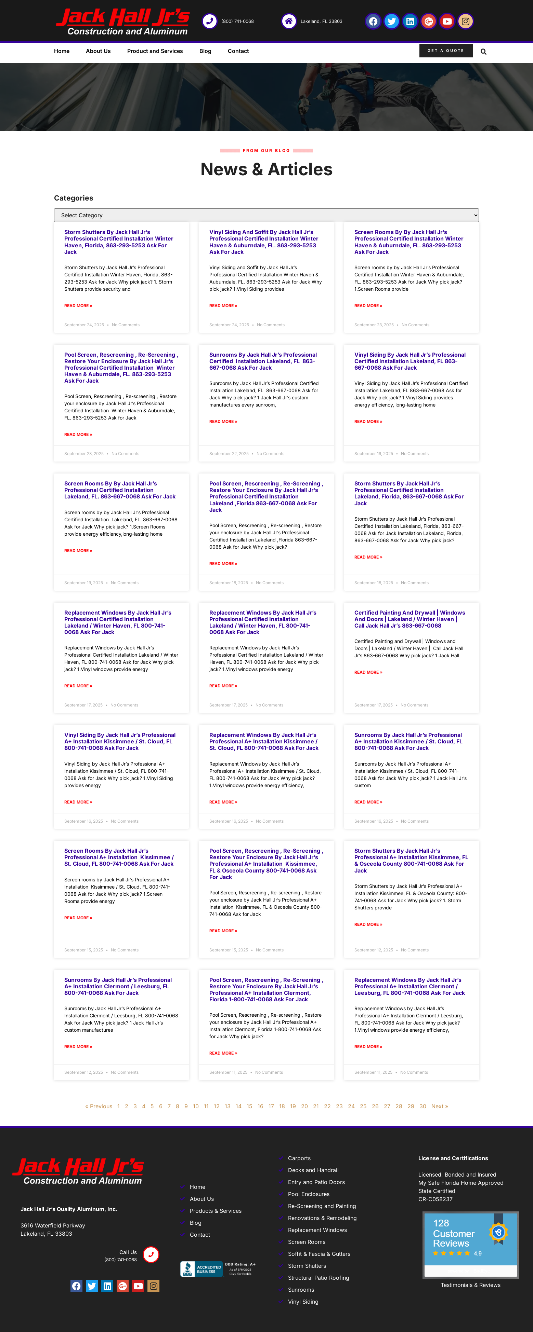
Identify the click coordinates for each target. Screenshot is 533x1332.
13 (228, 1106)
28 (398, 1106)
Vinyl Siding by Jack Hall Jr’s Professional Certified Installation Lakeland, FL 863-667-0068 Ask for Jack (410, 361)
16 (260, 1106)
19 (293, 1106)
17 (271, 1106)
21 (316, 1106)
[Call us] (151, 1254)
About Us (98, 50)
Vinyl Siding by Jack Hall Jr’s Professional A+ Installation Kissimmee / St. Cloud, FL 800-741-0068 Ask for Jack (120, 741)
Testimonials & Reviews (470, 1284)
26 (375, 1106)
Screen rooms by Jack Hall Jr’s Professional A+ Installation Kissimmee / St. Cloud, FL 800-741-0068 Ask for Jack (119, 857)
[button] (483, 51)
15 (249, 1106)
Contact (238, 50)
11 (206, 1106)
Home (61, 50)
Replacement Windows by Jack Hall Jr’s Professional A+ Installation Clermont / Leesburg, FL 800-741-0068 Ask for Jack (409, 986)
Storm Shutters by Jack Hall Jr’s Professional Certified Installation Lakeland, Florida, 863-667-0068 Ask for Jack (409, 493)
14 (239, 1106)
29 (410, 1106)
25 (363, 1106)
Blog (205, 50)
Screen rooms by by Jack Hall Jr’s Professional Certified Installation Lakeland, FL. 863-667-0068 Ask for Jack (120, 490)
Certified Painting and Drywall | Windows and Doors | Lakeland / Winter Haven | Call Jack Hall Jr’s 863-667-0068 (409, 619)
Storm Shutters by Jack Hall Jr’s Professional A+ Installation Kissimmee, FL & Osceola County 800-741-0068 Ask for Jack (411, 860)
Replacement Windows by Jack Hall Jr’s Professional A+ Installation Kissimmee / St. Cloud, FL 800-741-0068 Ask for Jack (263, 741)
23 (339, 1106)
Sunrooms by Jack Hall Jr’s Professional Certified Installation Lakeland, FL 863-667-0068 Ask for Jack (263, 361)
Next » (439, 1106)
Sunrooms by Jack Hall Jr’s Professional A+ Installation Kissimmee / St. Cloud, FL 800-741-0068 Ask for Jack (408, 741)
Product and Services (155, 50)
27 (387, 1106)
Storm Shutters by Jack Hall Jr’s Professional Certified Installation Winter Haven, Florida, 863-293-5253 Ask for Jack (118, 242)
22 (327, 1106)
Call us (128, 1252)
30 (422, 1106)
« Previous (98, 1106)
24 (351, 1106)
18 (282, 1106)
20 (304, 1106)
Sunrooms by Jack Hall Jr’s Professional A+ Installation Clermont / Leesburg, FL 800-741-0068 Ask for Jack (118, 986)
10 (196, 1106)
